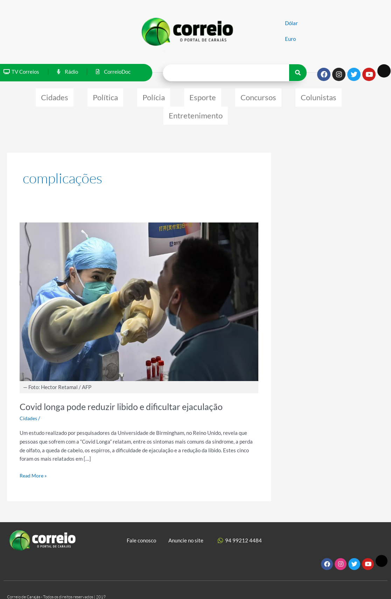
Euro (290, 39)
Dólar (291, 23)
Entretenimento (196, 110)
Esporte (202, 95)
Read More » (34, 467)
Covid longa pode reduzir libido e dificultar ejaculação (125, 399)
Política (105, 95)
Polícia (153, 95)
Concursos (258, 95)
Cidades (54, 95)
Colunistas (318, 95)
